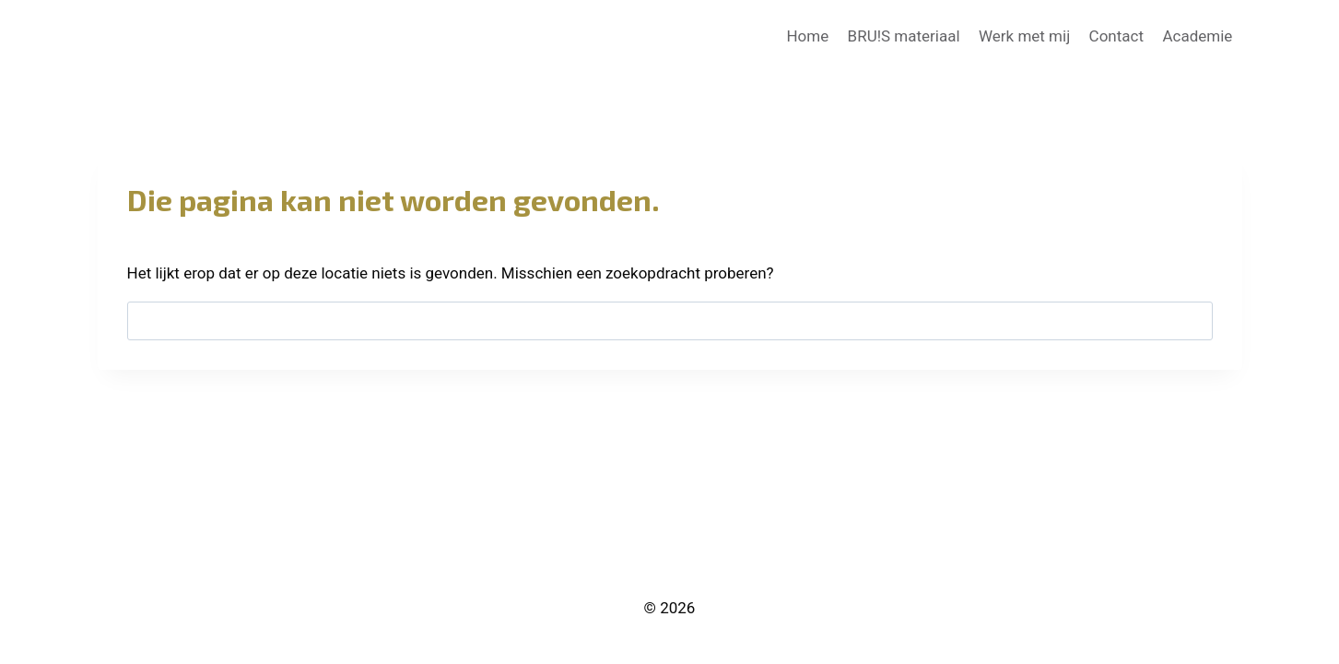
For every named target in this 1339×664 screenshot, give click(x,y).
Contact (1116, 36)
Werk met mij (1024, 36)
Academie (1197, 36)
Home (807, 36)
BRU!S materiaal (904, 36)
